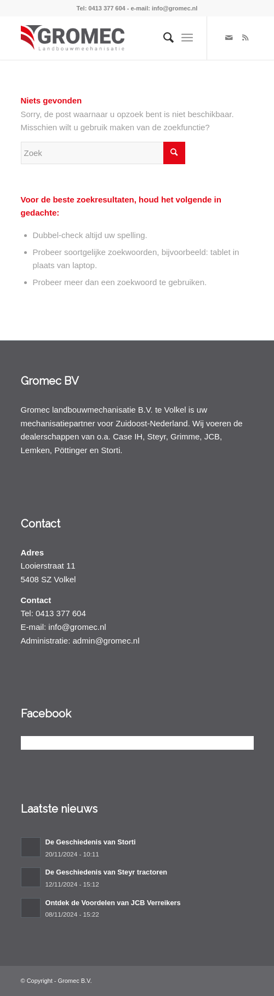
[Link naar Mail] (229, 38)
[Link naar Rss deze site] (245, 38)
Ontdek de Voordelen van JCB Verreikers (113, 903)
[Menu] (187, 38)
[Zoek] (163, 38)
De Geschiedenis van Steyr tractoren (106, 872)
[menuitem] (163, 38)
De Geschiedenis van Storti (90, 842)
